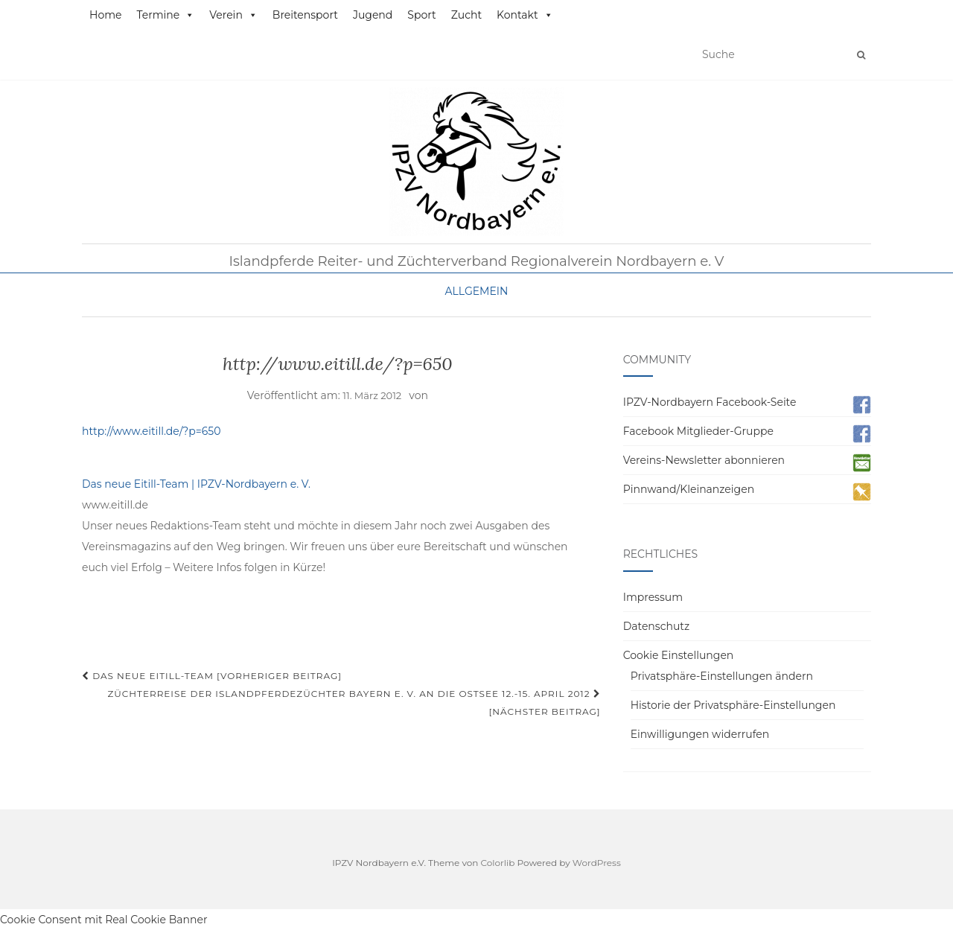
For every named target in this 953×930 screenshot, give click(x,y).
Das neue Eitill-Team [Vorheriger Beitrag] (212, 675)
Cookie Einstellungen (678, 655)
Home (105, 15)
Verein (233, 15)
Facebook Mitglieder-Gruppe (698, 431)
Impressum (653, 597)
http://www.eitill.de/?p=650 (151, 431)
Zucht (466, 15)
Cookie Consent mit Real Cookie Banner (104, 919)
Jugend (372, 15)
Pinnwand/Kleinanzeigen (688, 489)
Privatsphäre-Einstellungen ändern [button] (722, 676)
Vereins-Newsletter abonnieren (704, 460)
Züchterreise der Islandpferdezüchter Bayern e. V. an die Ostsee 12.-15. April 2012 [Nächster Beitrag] (353, 702)
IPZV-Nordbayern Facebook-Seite (710, 402)
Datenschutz (656, 626)
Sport (421, 15)
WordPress (597, 862)
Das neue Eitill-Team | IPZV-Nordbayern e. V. (196, 484)
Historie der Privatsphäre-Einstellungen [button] (733, 705)
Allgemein (477, 291)
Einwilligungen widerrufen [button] (700, 734)
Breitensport (305, 15)
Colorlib (498, 862)
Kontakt (525, 15)
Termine (165, 15)
